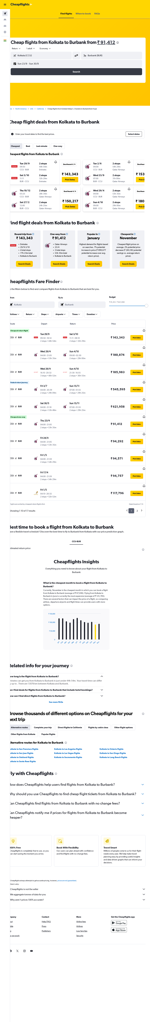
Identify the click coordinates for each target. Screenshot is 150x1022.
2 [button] (137, 493)
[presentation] (125, 42)
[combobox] (52, 48)
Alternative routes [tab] (26, 710)
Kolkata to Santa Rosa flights (29, 744)
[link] (30, 264)
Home (17, 109)
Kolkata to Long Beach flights (116, 740)
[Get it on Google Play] (121, 910)
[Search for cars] (5, 26)
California (47, 109)
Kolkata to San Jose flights (28, 735)
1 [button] (131, 493)
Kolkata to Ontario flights (114, 731)
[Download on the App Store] (121, 917)
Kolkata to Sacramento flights (73, 740)
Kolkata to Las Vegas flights (72, 735)
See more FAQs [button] (61, 684)
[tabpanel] (80, 601)
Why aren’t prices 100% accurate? (81, 887)
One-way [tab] (65, 146)
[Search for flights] (5, 13)
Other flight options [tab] (131, 710)
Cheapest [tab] (22, 146)
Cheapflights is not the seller (81, 876)
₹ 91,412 (114, 42)
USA (39, 109)
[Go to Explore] (5, 32)
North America (28, 109)
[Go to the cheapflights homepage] (21, 4)
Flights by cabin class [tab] (105, 710)
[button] (5, 4)
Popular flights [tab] (56, 717)
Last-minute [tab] (49, 146)
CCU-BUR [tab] (80, 524)
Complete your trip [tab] (50, 710)
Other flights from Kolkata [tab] (30, 717)
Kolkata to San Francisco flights (31, 731)
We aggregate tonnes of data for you (81, 881)
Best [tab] (35, 146)
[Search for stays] (5, 20)
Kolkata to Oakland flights (28, 740)
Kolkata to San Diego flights (115, 735)
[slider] (146, 305)
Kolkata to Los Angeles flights (73, 731)
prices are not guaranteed (74, 868)
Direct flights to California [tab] (77, 710)
